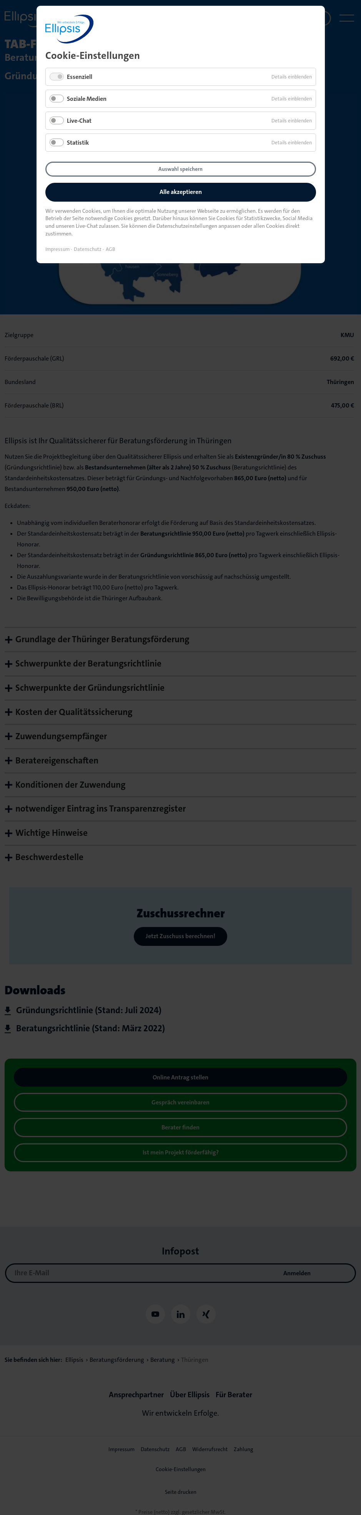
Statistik (78, 143)
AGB (110, 249)
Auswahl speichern (180, 168)
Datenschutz (87, 249)
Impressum (57, 249)
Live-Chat (79, 121)
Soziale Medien (86, 99)
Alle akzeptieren (181, 192)
